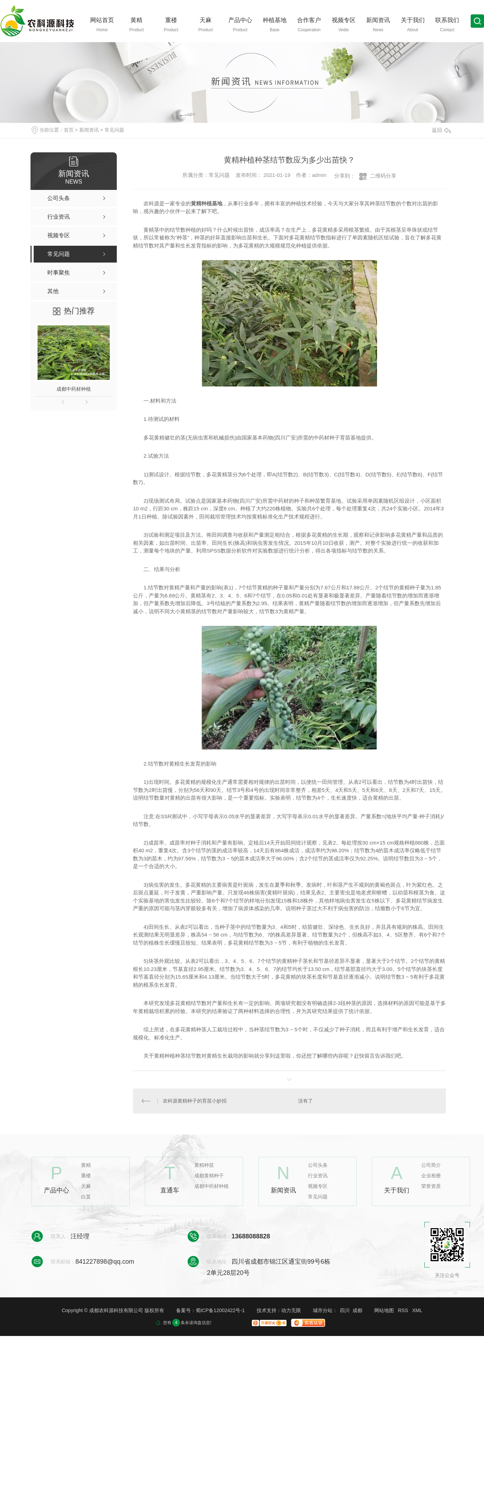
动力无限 (291, 1310)
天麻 (86, 1186)
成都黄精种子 (209, 1175)
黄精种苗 (204, 1165)
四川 (345, 1310)
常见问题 (114, 130)
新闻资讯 (89, 130)
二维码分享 (383, 176)
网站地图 (384, 1310)
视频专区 (318, 1186)
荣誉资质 (431, 1186)
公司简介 (431, 1165)
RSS (403, 1310)
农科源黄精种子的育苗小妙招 (195, 1101)
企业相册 (431, 1175)
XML (417, 1310)
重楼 (86, 1175)
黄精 (86, 1165)
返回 (441, 130)
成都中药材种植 (73, 389)
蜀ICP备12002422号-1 (220, 1310)
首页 (69, 130)
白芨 (86, 1196)
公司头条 (318, 1165)
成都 (357, 1310)
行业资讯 (318, 1175)
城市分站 (322, 1310)
